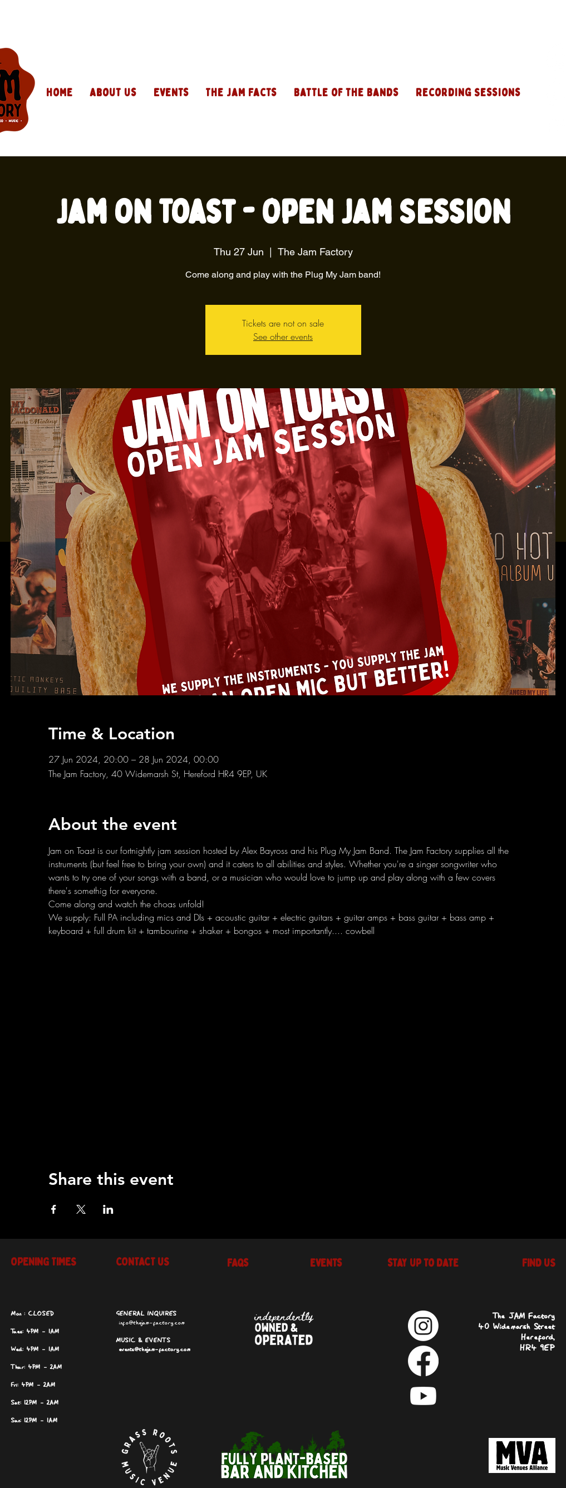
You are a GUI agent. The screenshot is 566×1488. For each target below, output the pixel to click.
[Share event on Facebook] (53, 1209)
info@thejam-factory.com (152, 1322)
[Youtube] (423, 1396)
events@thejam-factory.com (154, 1349)
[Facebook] (423, 1361)
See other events (283, 336)
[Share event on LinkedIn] (108, 1209)
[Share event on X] (81, 1209)
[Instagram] (423, 1326)
